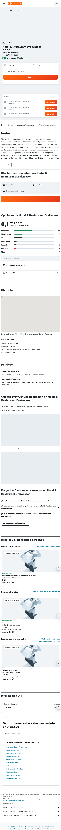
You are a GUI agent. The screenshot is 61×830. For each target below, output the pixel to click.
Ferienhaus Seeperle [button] (9, 670)
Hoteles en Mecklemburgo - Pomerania (19, 829)
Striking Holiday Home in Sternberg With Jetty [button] (19, 576)
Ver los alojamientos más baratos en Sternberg (46, 593)
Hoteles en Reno (12, 763)
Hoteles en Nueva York (14, 760)
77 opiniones (22, 58)
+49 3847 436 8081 (10, 55)
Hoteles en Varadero (13, 756)
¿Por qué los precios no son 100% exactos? (31, 815)
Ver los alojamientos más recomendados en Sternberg (49, 640)
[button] (3, 3)
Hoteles (21, 827)
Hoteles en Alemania (47, 827)
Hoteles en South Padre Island (16, 747)
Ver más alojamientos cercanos (48, 546)
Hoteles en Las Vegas (13, 753)
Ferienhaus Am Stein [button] (9, 623)
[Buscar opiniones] (32, 258)
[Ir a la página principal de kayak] (15, 3)
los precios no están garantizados (13, 800)
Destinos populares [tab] (12, 734)
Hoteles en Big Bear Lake (15, 769)
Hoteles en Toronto (13, 772)
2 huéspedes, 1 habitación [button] (15, 71)
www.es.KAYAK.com (11, 827)
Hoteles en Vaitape (12, 766)
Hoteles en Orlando (13, 778)
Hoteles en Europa (32, 827)
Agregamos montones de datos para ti (31, 811)
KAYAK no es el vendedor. (31, 807)
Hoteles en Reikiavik (13, 775)
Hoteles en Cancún (13, 750)
